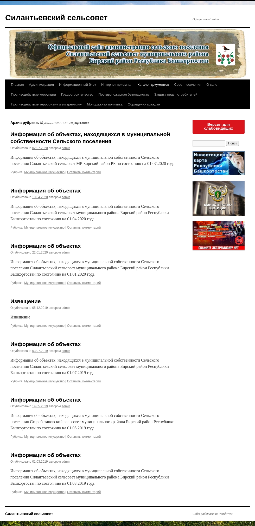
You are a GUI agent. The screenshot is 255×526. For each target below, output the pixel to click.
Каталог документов (153, 84)
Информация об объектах (45, 191)
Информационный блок (77, 84)
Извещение (25, 301)
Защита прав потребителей (175, 94)
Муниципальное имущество (44, 172)
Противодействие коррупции (33, 94)
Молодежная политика (104, 104)
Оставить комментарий (84, 172)
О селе (211, 84)
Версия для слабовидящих (218, 126)
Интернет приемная (116, 84)
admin (66, 148)
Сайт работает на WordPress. (213, 514)
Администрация (41, 84)
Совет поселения (187, 84)
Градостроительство (77, 94)
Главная (17, 84)
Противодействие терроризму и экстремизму (46, 104)
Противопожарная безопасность (123, 94)
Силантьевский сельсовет (56, 17)
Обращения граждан (144, 104)
